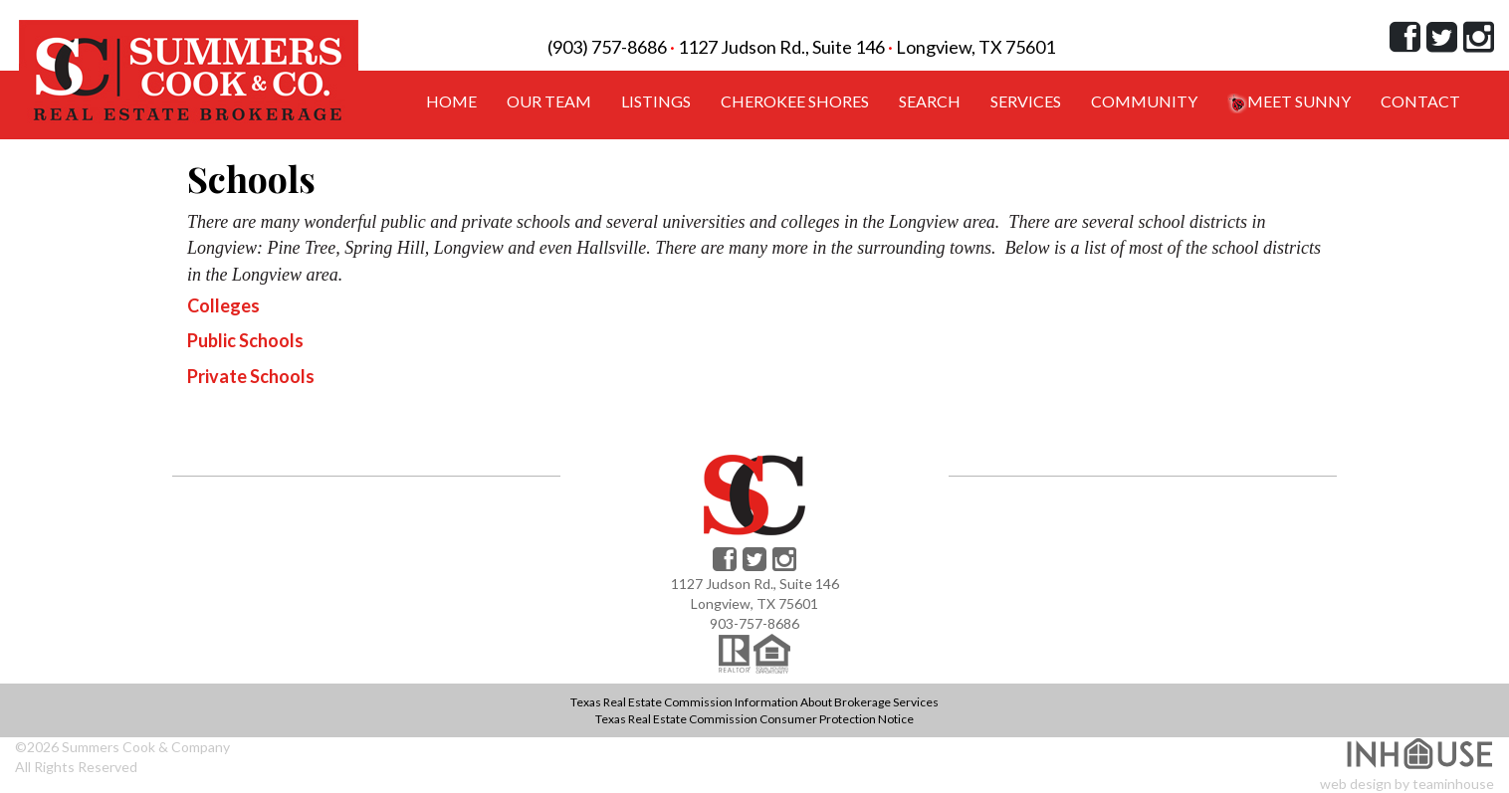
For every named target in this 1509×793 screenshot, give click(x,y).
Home (451, 101)
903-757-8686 (754, 623)
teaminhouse (1453, 783)
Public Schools (245, 340)
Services (1025, 101)
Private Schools (251, 376)
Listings (656, 101)
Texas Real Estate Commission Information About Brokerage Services (754, 701)
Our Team (549, 101)
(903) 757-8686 (607, 47)
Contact (1420, 101)
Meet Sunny (1289, 102)
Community (1144, 101)
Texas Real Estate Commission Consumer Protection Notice (754, 718)
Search (930, 101)
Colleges (223, 305)
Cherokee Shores (795, 101)
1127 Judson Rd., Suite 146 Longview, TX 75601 (866, 47)
